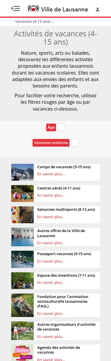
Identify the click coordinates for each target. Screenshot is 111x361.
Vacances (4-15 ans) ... (34, 21)
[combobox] (61, 128)
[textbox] (61, 127)
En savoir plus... (51, 174)
